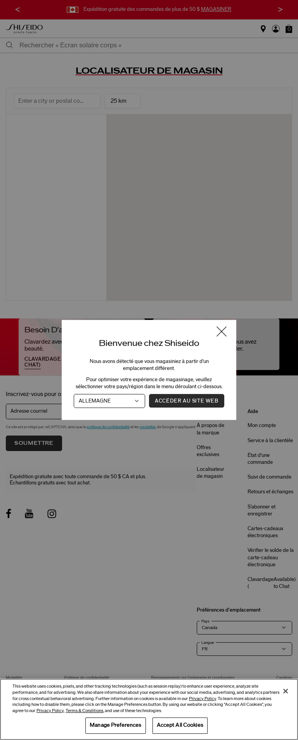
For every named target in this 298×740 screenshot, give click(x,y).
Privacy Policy (202, 699)
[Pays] (109, 401)
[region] (149, 709)
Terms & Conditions (84, 711)
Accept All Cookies (180, 725)
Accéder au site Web (186, 401)
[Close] (285, 691)
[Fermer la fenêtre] (222, 332)
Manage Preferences (115, 725)
